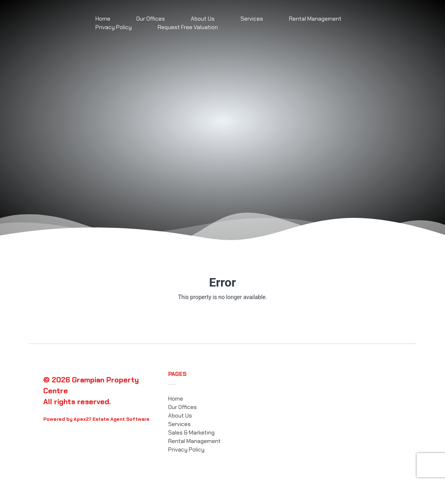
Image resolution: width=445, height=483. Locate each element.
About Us (180, 415)
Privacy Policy (113, 27)
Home (175, 398)
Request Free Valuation (188, 27)
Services (251, 18)
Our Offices (182, 407)
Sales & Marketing (191, 432)
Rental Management (315, 18)
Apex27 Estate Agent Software (112, 419)
